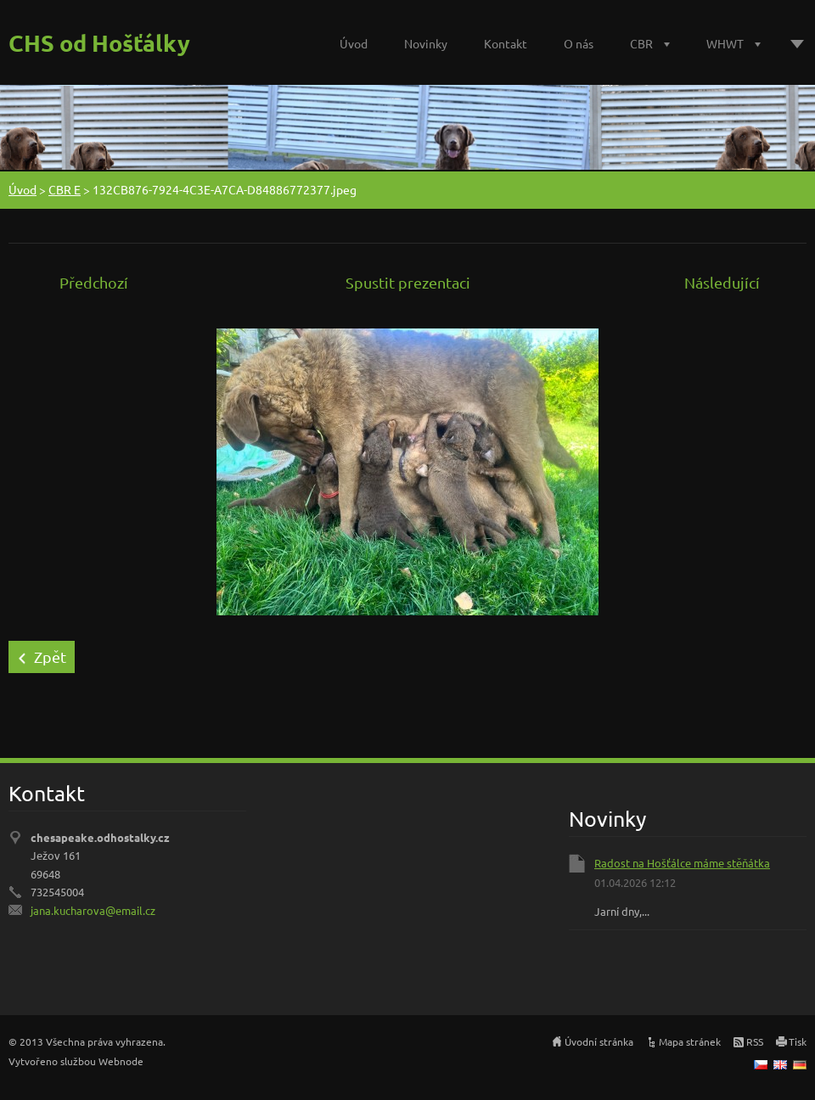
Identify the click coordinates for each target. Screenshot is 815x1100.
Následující (722, 282)
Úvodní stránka (599, 1041)
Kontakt (505, 43)
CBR (641, 43)
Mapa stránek (690, 1041)
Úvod (354, 43)
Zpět (50, 656)
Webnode (120, 1061)
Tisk (798, 1041)
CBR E (64, 189)
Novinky (425, 43)
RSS (754, 1041)
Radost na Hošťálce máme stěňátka (682, 863)
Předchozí (93, 282)
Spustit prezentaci (408, 282)
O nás (578, 43)
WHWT (725, 43)
